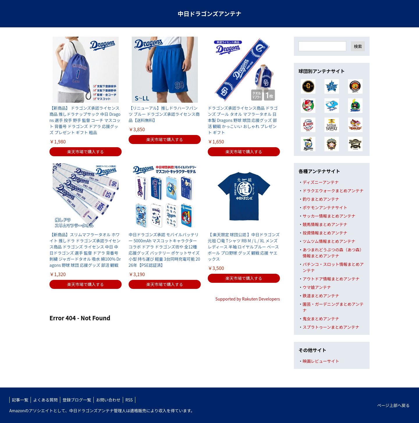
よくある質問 (45, 400)
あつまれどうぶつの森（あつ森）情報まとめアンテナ (333, 253)
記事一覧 (20, 400)
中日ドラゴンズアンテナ (210, 13)
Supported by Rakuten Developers (247, 299)
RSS (129, 400)
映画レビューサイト (321, 361)
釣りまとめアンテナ (321, 199)
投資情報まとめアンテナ (325, 233)
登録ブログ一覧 (77, 400)
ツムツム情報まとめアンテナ (329, 241)
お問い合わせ (108, 400)
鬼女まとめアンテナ (321, 318)
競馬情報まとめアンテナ (325, 224)
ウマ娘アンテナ (317, 287)
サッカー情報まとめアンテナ (329, 216)
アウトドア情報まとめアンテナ (331, 279)
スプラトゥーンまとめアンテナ (331, 327)
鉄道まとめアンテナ (321, 295)
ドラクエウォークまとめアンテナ (333, 190)
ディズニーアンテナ (321, 182)
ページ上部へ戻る (393, 405)
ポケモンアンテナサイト (325, 207)
